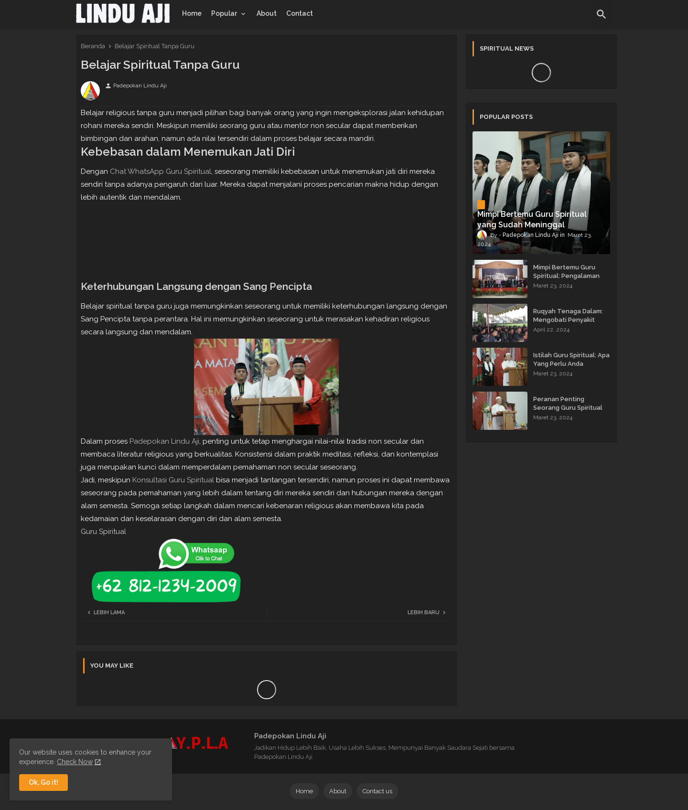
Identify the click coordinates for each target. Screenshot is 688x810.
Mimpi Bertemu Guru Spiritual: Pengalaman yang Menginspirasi (566, 276)
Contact (299, 13)
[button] (601, 14)
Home (192, 13)
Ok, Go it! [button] (43, 782)
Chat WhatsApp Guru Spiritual (160, 171)
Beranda (93, 46)
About (267, 13)
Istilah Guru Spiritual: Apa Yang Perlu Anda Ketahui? (571, 364)
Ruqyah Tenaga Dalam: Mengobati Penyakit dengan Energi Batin (568, 320)
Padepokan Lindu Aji (164, 441)
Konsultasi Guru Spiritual (173, 480)
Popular (224, 13)
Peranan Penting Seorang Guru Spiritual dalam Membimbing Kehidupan (567, 412)
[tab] (191, 13)
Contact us (377, 791)
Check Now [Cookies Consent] (75, 762)
